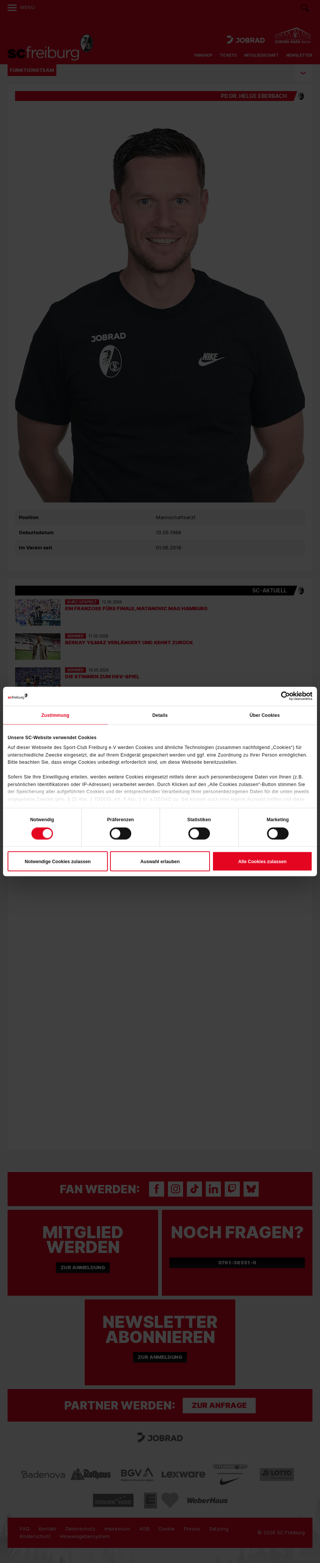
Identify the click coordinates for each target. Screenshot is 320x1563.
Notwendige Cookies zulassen (58, 861)
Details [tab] (160, 715)
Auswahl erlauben (160, 861)
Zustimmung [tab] (55, 715)
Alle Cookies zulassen (262, 861)
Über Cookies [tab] (265, 715)
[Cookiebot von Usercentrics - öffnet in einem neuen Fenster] (279, 696)
